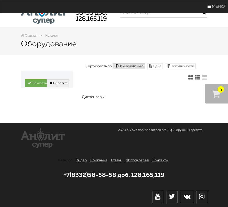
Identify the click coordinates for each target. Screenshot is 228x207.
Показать (37, 83)
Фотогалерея (137, 160)
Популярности (180, 66)
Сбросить (59, 83)
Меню (216, 6)
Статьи (116, 160)
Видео (81, 160)
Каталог (65, 160)
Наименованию (129, 66)
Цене (155, 66)
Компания (98, 160)
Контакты (160, 160)
